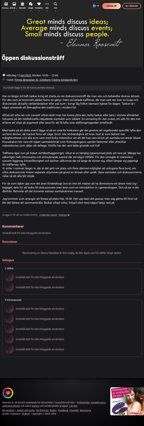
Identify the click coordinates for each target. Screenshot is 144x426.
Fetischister (83, 402)
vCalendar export (48, 214)
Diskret (26, 413)
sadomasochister (11, 405)
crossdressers (98, 402)
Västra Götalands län (64, 79)
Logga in (111, 6)
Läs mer (73, 405)
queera (35, 405)
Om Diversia (42, 410)
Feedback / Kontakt (68, 410)
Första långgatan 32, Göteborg (33, 79)
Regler (53, 410)
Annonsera (85, 410)
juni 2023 (25, 75)
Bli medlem (132, 6)
